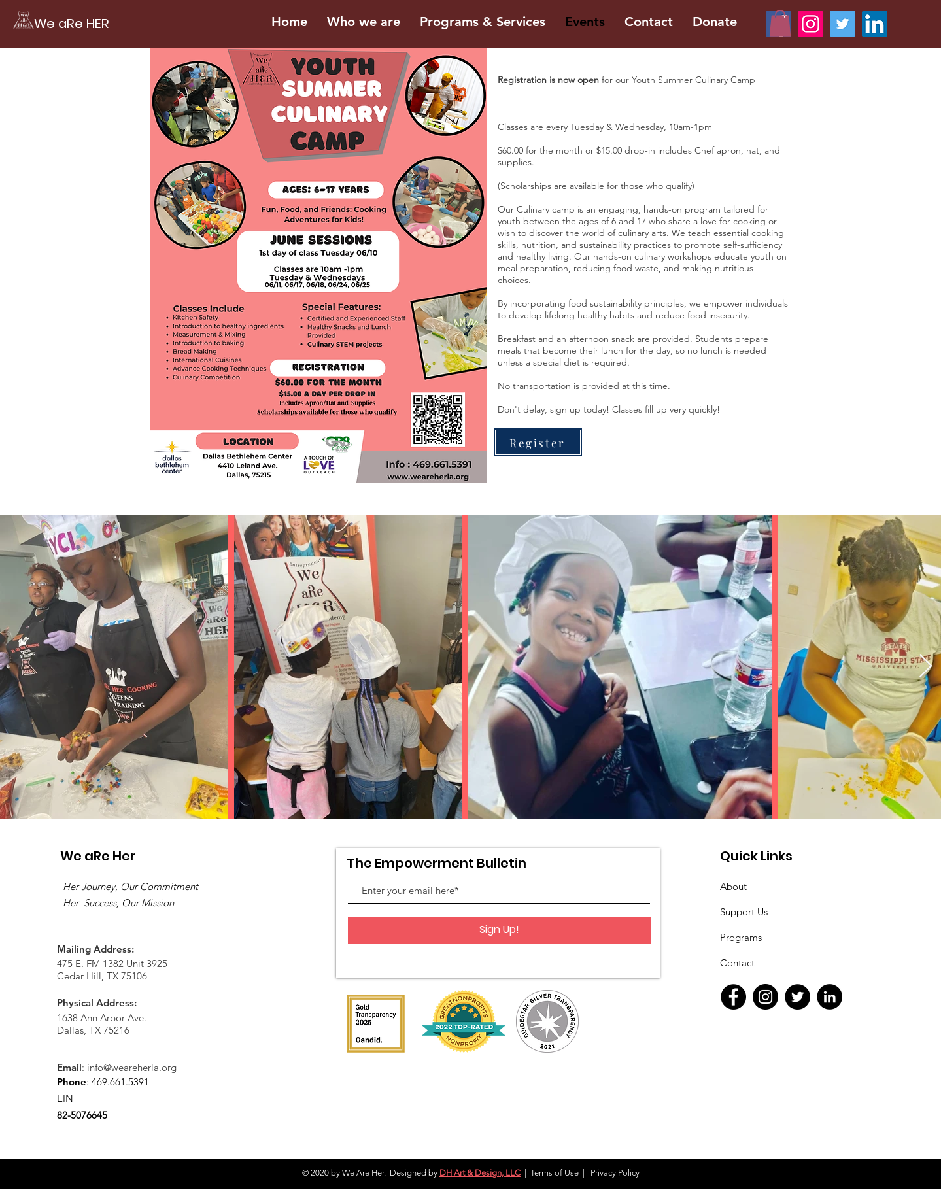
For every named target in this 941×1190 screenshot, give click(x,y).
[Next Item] (925, 666)
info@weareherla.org (132, 1067)
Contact (737, 963)
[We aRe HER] (142, 23)
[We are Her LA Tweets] (842, 24)
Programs (741, 937)
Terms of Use (554, 1173)
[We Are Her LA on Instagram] (810, 24)
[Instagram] (765, 997)
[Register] (538, 442)
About (733, 886)
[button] (780, 23)
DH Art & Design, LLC (480, 1173)
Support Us (744, 912)
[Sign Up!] (499, 930)
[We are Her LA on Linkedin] (874, 24)
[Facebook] (733, 997)
